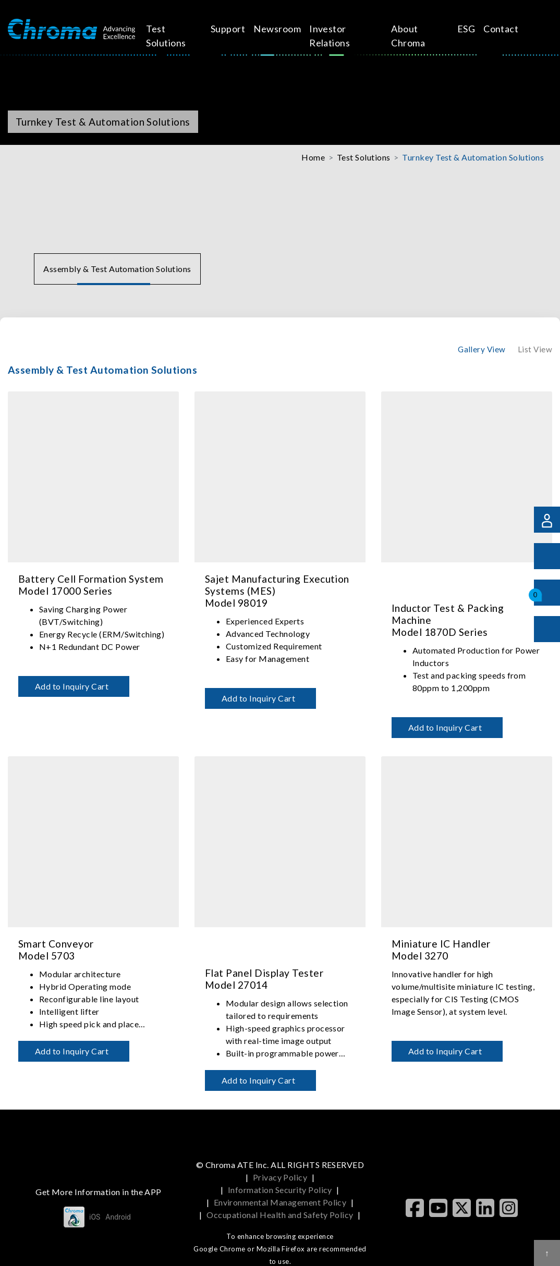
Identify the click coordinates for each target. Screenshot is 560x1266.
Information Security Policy (280, 1190)
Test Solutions (175, 35)
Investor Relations (333, 35)
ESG (457, 28)
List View (535, 349)
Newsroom (281, 28)
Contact (491, 28)
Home (313, 157)
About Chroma (405, 35)
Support (231, 28)
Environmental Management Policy (280, 1202)
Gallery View (482, 349)
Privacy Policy (280, 1177)
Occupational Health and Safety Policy (280, 1215)
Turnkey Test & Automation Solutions (473, 157)
